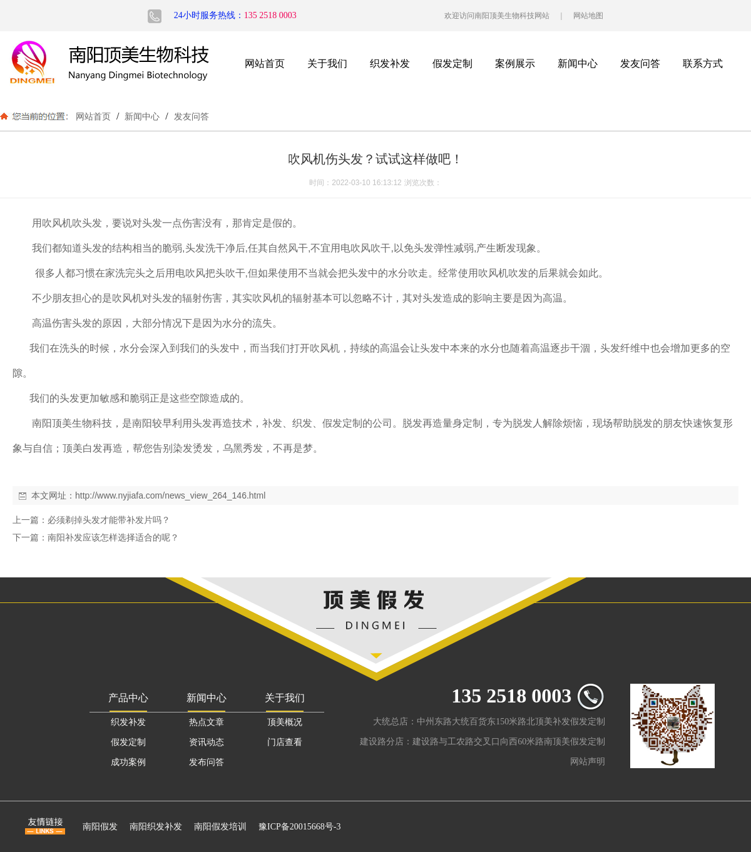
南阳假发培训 (220, 826)
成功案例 (128, 762)
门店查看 (284, 742)
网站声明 (587, 761)
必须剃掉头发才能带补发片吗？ (109, 520)
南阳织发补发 (156, 826)
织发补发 (390, 63)
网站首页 (265, 63)
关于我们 (327, 63)
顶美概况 (284, 722)
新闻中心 (578, 63)
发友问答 (640, 63)
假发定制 (452, 63)
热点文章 (206, 722)
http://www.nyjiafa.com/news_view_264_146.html (170, 495)
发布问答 (206, 762)
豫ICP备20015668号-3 (299, 826)
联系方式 (703, 63)
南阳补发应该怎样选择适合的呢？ (113, 537)
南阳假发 (100, 826)
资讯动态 (206, 742)
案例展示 (515, 63)
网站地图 (588, 15)
